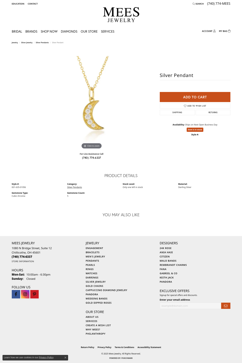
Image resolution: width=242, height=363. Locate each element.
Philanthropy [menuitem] (96, 333)
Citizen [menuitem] (165, 256)
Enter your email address (175, 299)
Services (107, 31)
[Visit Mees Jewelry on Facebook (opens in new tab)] (16, 294)
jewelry (15, 42)
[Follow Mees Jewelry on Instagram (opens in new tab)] (25, 294)
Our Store (89, 31)
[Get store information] (23, 261)
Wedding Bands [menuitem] (97, 298)
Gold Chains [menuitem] (94, 286)
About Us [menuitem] (92, 316)
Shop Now (49, 31)
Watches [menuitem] (92, 273)
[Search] (198, 4)
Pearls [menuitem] (90, 264)
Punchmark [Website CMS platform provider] (127, 358)
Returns (213, 112)
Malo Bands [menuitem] (168, 260)
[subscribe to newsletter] (225, 306)
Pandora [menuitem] (92, 294)
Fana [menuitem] (163, 269)
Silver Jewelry (26, 42)
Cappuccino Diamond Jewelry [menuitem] (106, 290)
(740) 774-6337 (91, 157)
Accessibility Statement (149, 347)
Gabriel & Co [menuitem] (168, 273)
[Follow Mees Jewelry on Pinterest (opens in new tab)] (34, 294)
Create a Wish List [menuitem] (98, 325)
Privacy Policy (104, 347)
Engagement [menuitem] (94, 248)
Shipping (177, 112)
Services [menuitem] (91, 321)
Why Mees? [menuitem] (93, 329)
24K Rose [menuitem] (166, 248)
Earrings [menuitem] (92, 277)
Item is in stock (195, 129)
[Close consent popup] (65, 358)
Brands (31, 31)
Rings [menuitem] (90, 269)
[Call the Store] (22, 257)
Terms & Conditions (124, 347)
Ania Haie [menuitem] (166, 252)
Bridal (17, 31)
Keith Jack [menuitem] (167, 277)
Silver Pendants (42, 42)
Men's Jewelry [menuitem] (95, 256)
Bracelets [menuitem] (93, 252)
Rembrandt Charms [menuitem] (173, 264)
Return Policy (87, 347)
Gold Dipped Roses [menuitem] (99, 302)
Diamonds (69, 31)
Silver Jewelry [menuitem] (96, 281)
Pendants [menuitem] (92, 260)
